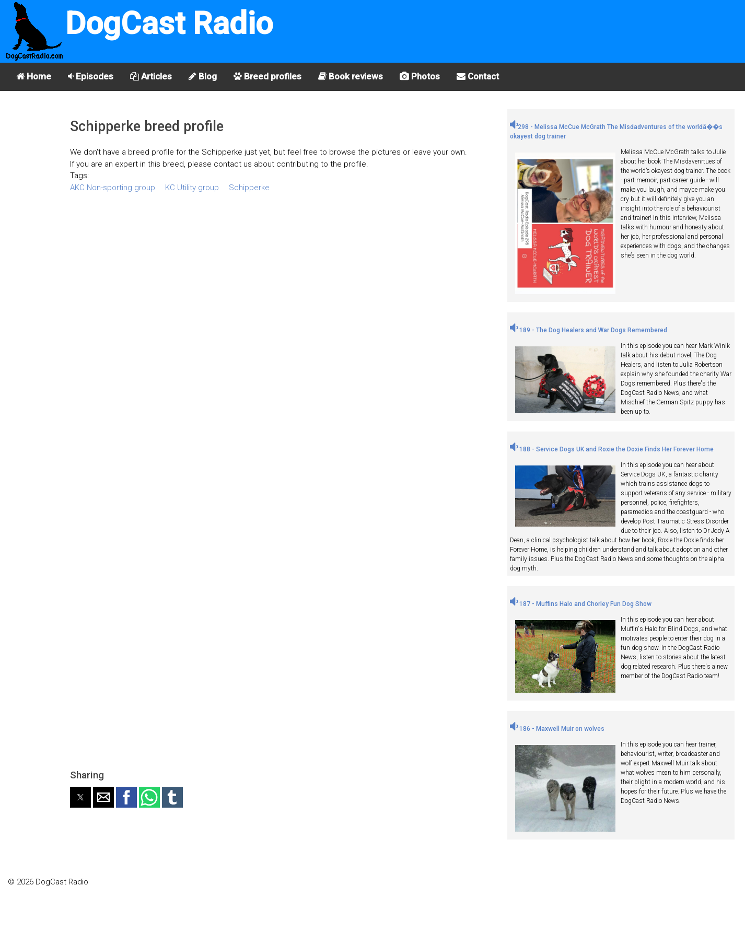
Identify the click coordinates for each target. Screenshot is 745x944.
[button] (80, 797)
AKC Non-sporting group (112, 187)
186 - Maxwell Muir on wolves (557, 728)
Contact (478, 76)
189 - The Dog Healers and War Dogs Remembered (588, 330)
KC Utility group (192, 187)
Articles (151, 76)
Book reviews (350, 76)
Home (33, 76)
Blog (203, 76)
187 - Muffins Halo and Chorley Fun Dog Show (580, 604)
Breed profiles (267, 76)
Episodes (90, 76)
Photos (420, 76)
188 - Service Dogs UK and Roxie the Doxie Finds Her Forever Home (612, 449)
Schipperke (249, 187)
